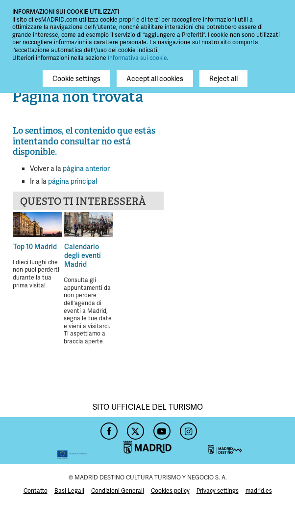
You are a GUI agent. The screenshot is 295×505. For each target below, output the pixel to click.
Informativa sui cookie (137, 58)
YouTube (160, 428)
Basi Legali (69, 491)
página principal (72, 181)
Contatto (36, 491)
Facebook (107, 428)
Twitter (134, 428)
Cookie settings (76, 78)
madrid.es (259, 491)
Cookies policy (170, 491)
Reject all (223, 78)
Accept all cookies (154, 78)
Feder (49, 440)
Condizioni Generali (117, 491)
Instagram (187, 428)
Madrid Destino (245, 440)
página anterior (86, 168)
